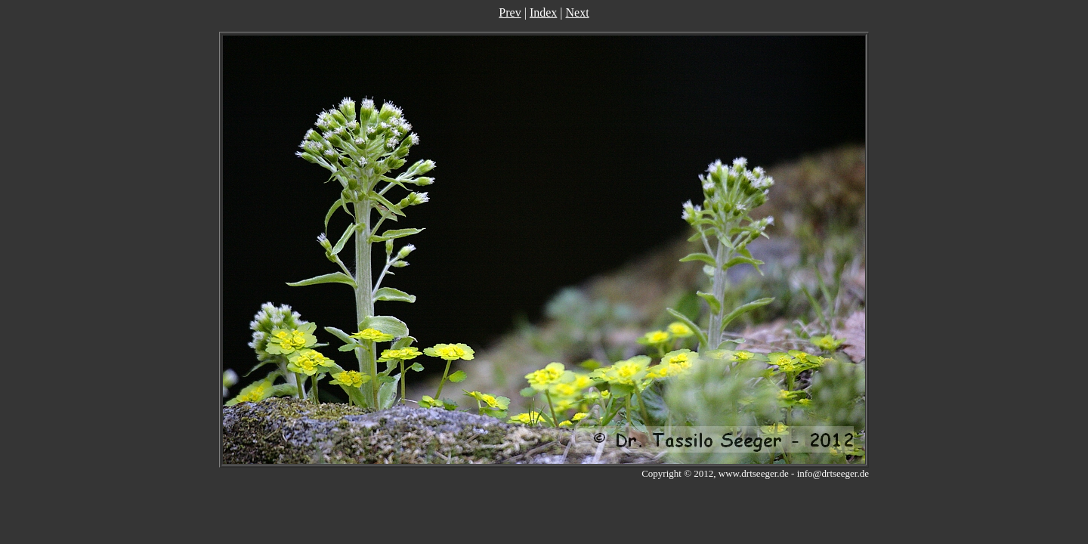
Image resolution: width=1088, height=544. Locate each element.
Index (543, 12)
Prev (510, 12)
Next (577, 12)
